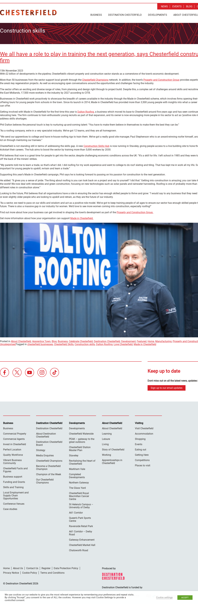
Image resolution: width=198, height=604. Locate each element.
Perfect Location (12, 448)
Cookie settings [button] (164, 597)
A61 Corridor (76, 511)
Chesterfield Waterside (81, 432)
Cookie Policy (29, 571)
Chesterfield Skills (64, 343)
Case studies (10, 507)
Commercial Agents (14, 437)
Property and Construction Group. (135, 211)
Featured (141, 340)
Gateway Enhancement (81, 538)
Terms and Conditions (52, 571)
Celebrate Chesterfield (81, 340)
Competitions (142, 458)
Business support (12, 475)
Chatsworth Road (78, 549)
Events (177, 6)
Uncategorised (8, 343)
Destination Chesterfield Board (49, 442)
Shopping (140, 437)
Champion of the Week (48, 473)
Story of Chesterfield (113, 448)
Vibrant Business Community (12, 460)
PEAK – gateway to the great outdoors (81, 439)
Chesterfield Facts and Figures (15, 469)
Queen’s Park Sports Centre (80, 518)
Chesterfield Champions (95, 78)
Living (105, 443)
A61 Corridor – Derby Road (80, 532)
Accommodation (144, 432)
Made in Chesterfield (145, 343)
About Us (18, 567)
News (164, 6)
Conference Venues (13, 502)
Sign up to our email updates (166, 386)
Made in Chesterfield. (81, 217)
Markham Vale (77, 467)
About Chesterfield (21, 340)
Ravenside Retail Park (81, 524)
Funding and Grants (14, 480)
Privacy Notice (11, 571)
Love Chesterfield (123, 343)
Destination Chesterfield (28, 12)
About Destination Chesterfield (46, 434)
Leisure (106, 437)
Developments (157, 14)
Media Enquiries (45, 454)
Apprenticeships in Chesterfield (112, 460)
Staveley (73, 454)
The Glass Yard (77, 486)
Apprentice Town (41, 340)
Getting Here (141, 453)
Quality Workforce (13, 453)
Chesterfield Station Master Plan (80, 447)
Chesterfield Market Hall (82, 543)
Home (151, 340)
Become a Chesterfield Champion (48, 466)
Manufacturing (163, 340)
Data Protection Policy (66, 567)
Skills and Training (13, 486)
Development (128, 340)
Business (96, 14)
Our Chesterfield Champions (45, 480)
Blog (189, 6)
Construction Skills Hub (96, 144)
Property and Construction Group (161, 78)
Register (46, 567)
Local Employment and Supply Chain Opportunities (16, 494)
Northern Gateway (79, 481)
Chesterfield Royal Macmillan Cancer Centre (79, 494)
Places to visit (142, 464)
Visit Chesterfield (144, 427)
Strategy (40, 448)
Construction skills (85, 343)
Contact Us (32, 567)
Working (106, 453)
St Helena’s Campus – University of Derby (81, 505)
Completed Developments (77, 475)
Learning (107, 432)
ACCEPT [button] (185, 597)
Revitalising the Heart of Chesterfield (82, 461)
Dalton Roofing (85, 110)
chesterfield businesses (40, 343)
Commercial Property (14, 432)
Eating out (140, 448)
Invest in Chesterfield (14, 443)
